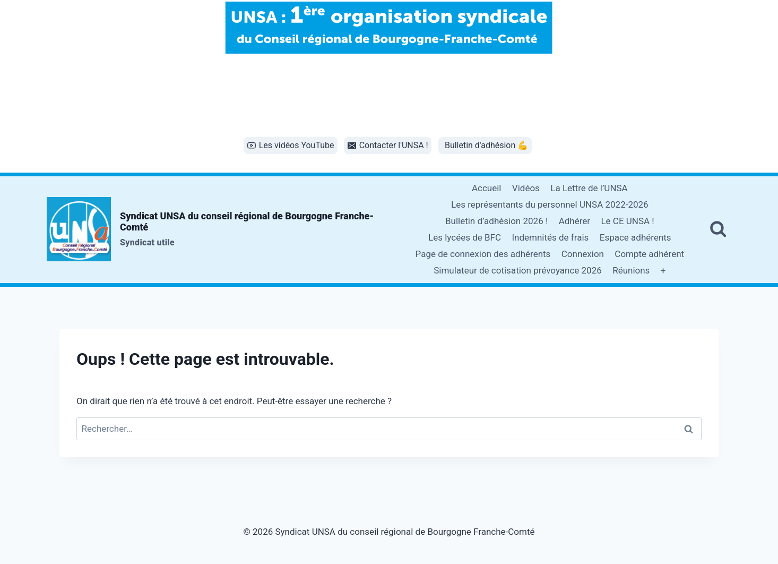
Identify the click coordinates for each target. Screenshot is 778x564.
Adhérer (574, 221)
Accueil (487, 188)
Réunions (631, 270)
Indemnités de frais (550, 237)
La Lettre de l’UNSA (588, 188)
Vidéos (526, 188)
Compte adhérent (649, 254)
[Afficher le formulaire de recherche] (718, 229)
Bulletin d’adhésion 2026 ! (496, 221)
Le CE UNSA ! (627, 221)
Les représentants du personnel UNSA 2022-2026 (550, 204)
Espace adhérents (635, 237)
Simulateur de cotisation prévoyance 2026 (518, 270)
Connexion (582, 254)
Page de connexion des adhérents (483, 254)
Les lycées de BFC (464, 237)
